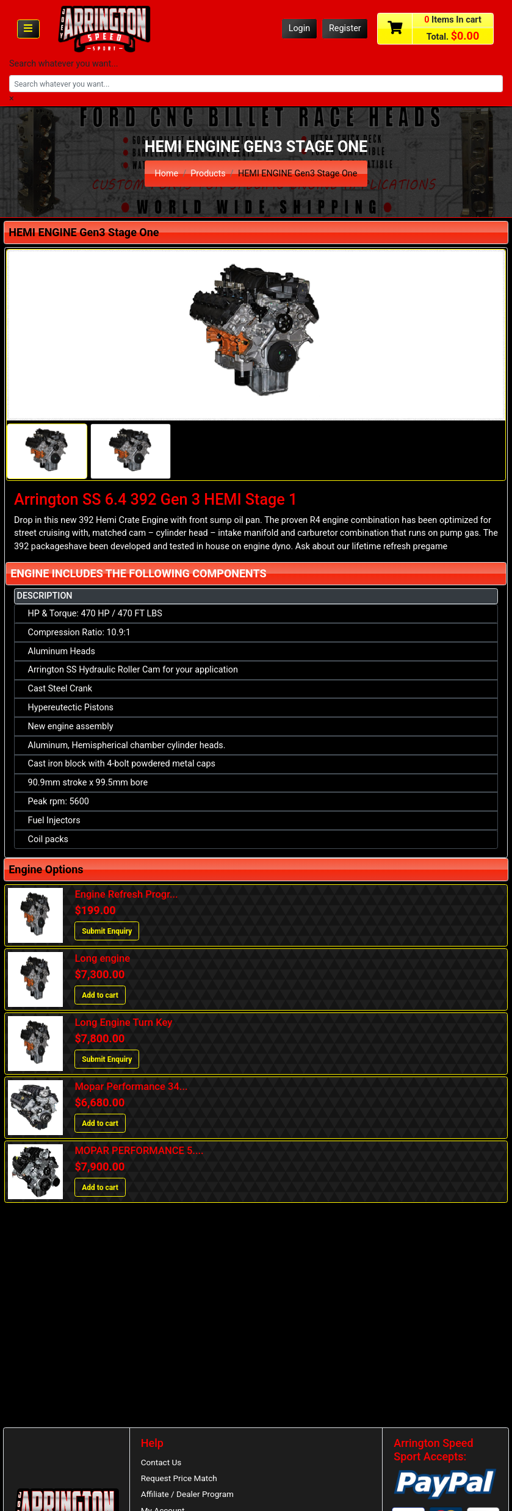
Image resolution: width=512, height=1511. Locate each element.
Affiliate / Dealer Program (187, 1494)
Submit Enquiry (107, 931)
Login (300, 28)
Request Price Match (179, 1478)
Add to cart (100, 995)
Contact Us (161, 1462)
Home (166, 173)
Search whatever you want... (63, 64)
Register (345, 28)
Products (208, 173)
